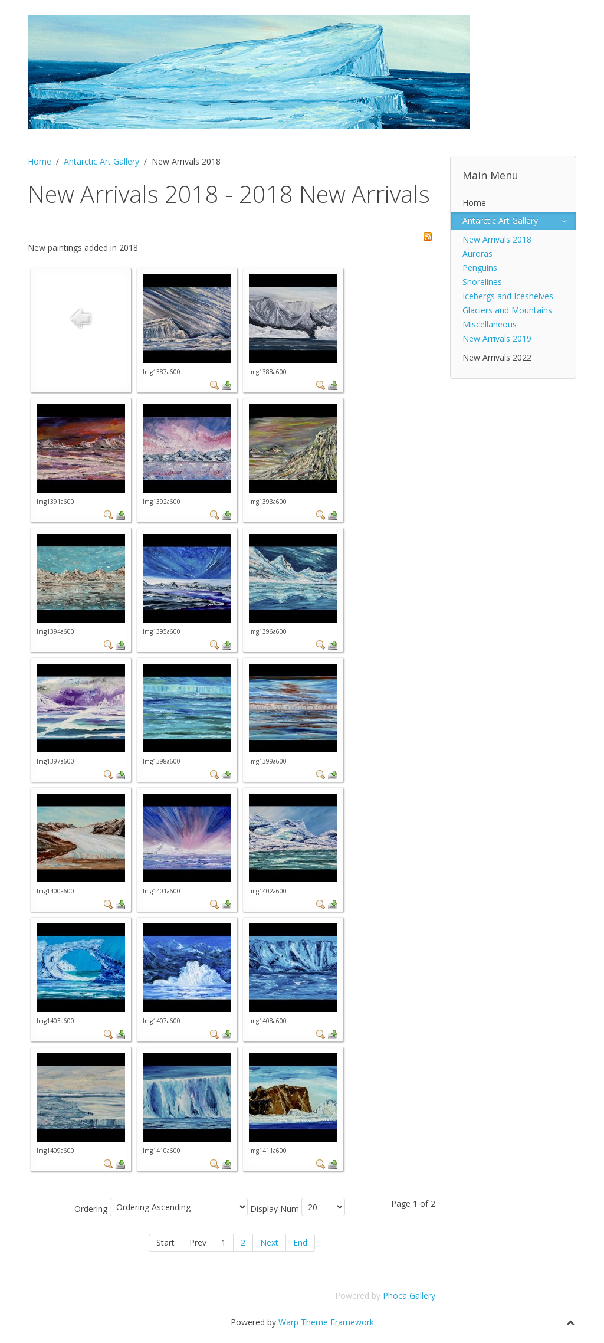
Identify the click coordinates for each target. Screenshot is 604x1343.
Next (269, 1242)
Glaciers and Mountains (507, 310)
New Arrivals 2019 (496, 338)
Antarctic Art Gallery (101, 161)
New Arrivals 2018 (496, 239)
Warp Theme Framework (326, 1322)
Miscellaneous (489, 324)
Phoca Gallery (409, 1295)
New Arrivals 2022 (496, 357)
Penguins (479, 267)
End (300, 1242)
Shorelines (482, 281)
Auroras (477, 253)
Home (39, 161)
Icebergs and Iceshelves (507, 296)
